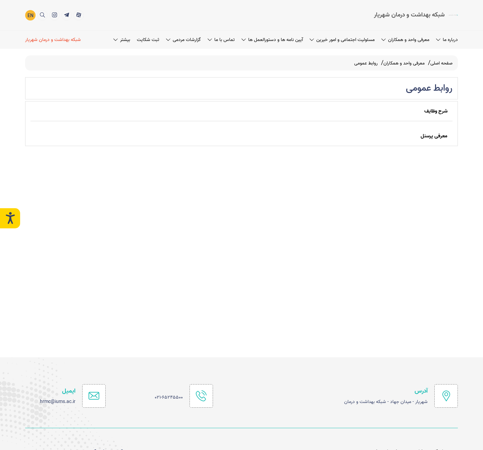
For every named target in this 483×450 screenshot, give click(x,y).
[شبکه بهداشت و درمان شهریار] (54, 39)
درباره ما (447, 39)
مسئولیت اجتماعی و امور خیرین (342, 39)
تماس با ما (221, 39)
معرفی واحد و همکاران (405, 39)
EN (31, 15)
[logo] (416, 15)
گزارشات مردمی (183, 39)
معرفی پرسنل (434, 136)
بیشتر (121, 39)
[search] (42, 14)
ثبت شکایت (148, 39)
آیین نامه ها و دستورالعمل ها (272, 39)
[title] (78, 14)
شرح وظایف (435, 111)
